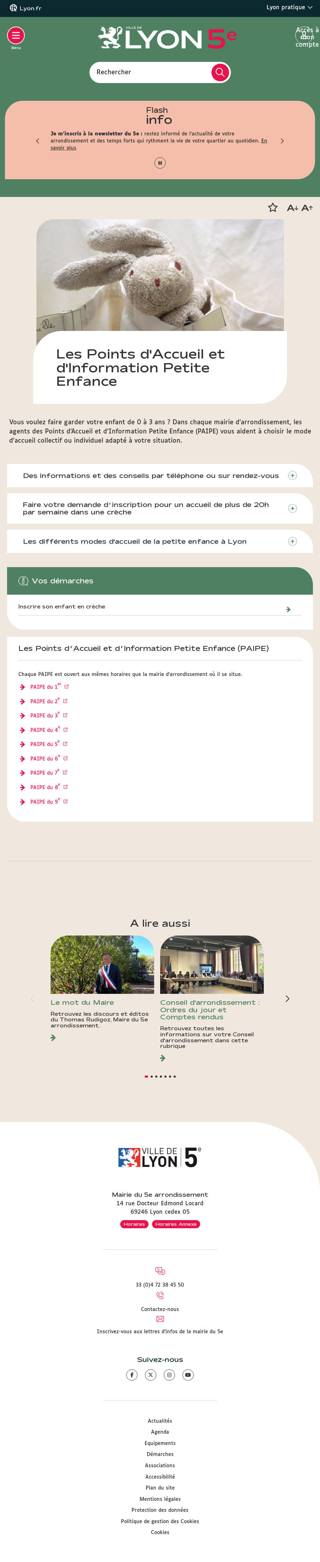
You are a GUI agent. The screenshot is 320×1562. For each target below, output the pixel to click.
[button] (38, 141)
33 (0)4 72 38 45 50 (160, 1285)
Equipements (160, 1443)
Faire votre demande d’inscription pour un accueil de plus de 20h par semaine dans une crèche (146, 508)
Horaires (134, 1224)
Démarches (160, 1454)
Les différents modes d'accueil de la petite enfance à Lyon (135, 541)
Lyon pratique (290, 7)
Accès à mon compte (304, 35)
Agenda (160, 1432)
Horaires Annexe (176, 1224)
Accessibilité (160, 1477)
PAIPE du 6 (46, 759)
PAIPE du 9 (46, 802)
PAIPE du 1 (46, 687)
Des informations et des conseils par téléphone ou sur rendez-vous (151, 475)
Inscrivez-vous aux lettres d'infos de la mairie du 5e (160, 1331)
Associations (160, 1465)
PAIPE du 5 (46, 744)
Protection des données (160, 1510)
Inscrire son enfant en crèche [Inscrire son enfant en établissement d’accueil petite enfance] (61, 607)
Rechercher (114, 72)
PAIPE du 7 (45, 773)
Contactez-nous (160, 1309)
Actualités (160, 1421)
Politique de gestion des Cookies (160, 1521)
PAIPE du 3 (46, 716)
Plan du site (160, 1488)
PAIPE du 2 (46, 702)
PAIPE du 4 (46, 730)
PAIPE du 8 (46, 788)
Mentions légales (160, 1499)
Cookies (160, 1533)
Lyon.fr (31, 8)
